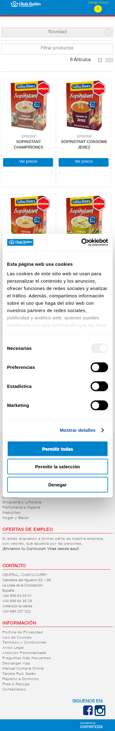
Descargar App (16, 663)
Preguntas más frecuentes (26, 658)
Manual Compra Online (23, 669)
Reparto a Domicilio (20, 679)
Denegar (57, 484)
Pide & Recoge (16, 684)
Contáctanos (14, 689)
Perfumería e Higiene (21, 507)
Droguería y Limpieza (21, 502)
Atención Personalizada (24, 653)
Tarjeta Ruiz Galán (19, 674)
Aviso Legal (13, 648)
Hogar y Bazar (15, 518)
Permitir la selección (57, 466)
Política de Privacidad (22, 632)
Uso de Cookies (17, 638)
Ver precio (28, 162)
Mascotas (11, 513)
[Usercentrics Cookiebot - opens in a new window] (82, 242)
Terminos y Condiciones (24, 642)
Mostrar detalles (78, 430)
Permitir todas (57, 448)
